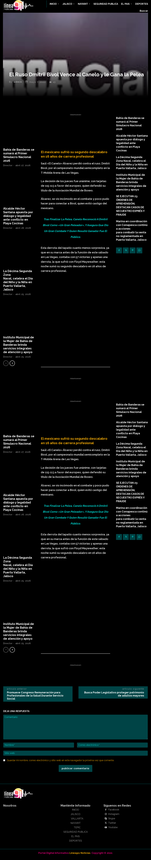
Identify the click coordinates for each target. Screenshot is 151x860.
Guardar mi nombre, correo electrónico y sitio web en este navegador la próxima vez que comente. (60, 763)
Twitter (112, 826)
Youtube (113, 830)
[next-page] (12, 366)
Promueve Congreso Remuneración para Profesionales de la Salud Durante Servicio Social (35, 698)
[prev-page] (6, 366)
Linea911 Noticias (79, 855)
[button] (144, 11)
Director (8, 168)
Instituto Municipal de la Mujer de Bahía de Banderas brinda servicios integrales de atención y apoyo (18, 347)
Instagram (113, 817)
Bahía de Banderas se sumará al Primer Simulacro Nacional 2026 (18, 158)
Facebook (113, 812)
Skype (111, 821)
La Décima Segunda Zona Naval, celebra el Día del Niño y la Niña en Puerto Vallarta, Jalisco (18, 283)
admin (18, 85)
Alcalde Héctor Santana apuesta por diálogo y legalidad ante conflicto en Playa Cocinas (18, 219)
